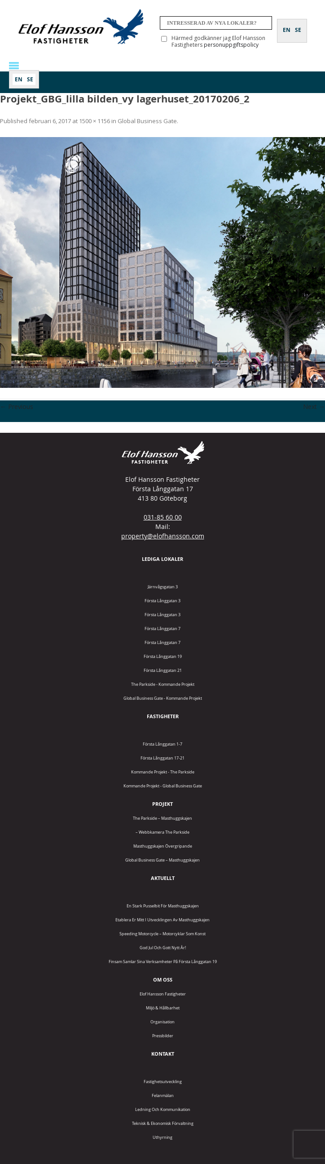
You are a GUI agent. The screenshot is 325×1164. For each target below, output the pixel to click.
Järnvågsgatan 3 (163, 587)
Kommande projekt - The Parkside (162, 772)
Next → (314, 406)
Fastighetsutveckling (163, 1081)
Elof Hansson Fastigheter (163, 994)
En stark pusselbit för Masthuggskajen (163, 906)
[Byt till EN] (19, 79)
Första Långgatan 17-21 (162, 758)
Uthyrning (162, 1137)
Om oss (162, 979)
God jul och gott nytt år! (163, 948)
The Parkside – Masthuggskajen (162, 818)
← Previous (16, 406)
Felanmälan (163, 1095)
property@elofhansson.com (162, 536)
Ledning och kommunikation (162, 1109)
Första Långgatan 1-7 (162, 744)
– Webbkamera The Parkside (162, 832)
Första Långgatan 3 (162, 601)
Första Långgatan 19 (163, 656)
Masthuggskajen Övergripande (162, 846)
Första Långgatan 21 (163, 670)
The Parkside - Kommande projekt (162, 684)
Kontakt (162, 1053)
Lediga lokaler (162, 558)
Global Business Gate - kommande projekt (162, 698)
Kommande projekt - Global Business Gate (162, 786)
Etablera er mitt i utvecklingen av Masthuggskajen (162, 920)
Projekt (162, 803)
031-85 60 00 (163, 517)
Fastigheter (163, 716)
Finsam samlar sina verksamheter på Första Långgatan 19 (163, 961)
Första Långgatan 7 (162, 628)
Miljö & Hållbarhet (163, 1008)
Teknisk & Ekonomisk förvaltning (162, 1123)
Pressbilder (162, 1036)
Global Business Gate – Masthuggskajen (162, 860)
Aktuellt (163, 878)
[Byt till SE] (30, 79)
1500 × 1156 (94, 121)
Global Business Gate (147, 121)
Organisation (162, 1022)
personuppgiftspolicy (231, 45)
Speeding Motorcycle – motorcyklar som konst (162, 934)
